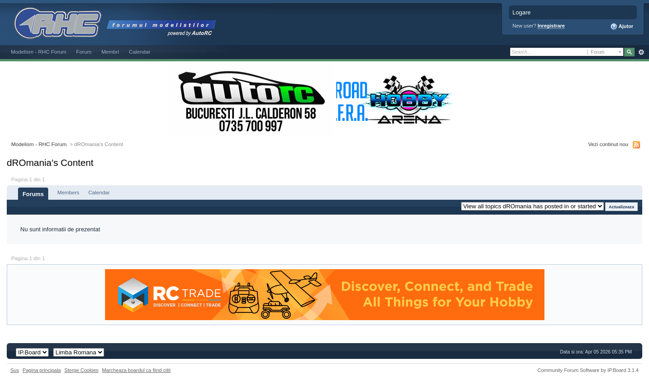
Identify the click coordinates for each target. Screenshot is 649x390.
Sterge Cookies (81, 370)
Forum (83, 52)
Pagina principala (42, 370)
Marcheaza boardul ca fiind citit (136, 370)
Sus (14, 370)
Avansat (641, 52)
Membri (110, 52)
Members (68, 192)
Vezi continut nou (608, 144)
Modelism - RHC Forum (38, 52)
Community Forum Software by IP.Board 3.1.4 (588, 370)
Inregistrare (551, 25)
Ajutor (621, 26)
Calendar (140, 52)
